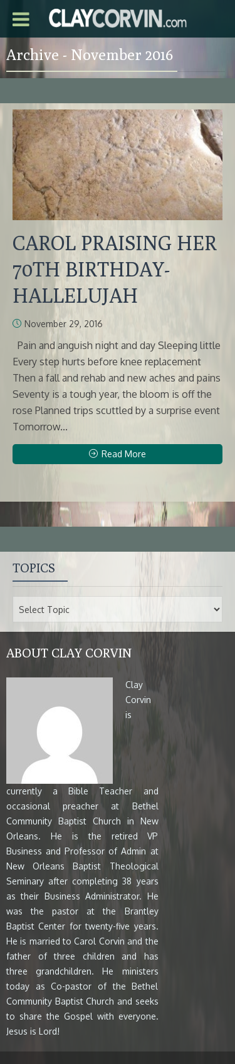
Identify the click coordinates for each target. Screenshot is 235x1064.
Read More (117, 453)
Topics (34, 567)
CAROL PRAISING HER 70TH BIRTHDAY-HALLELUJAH (115, 269)
